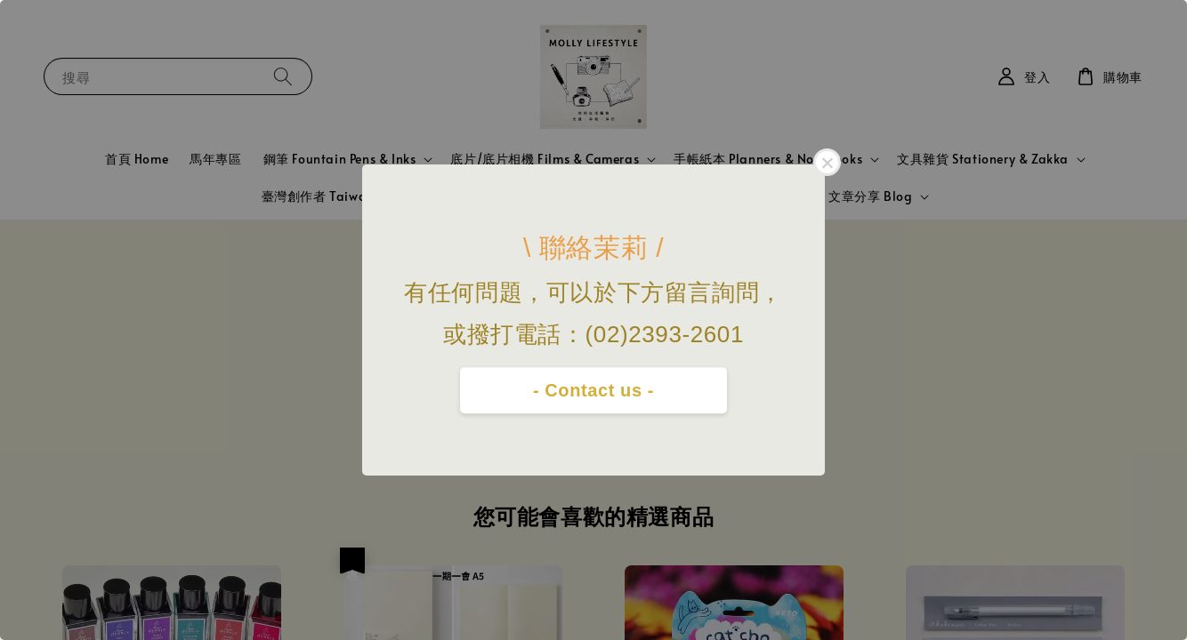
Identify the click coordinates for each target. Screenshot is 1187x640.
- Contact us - (593, 390)
